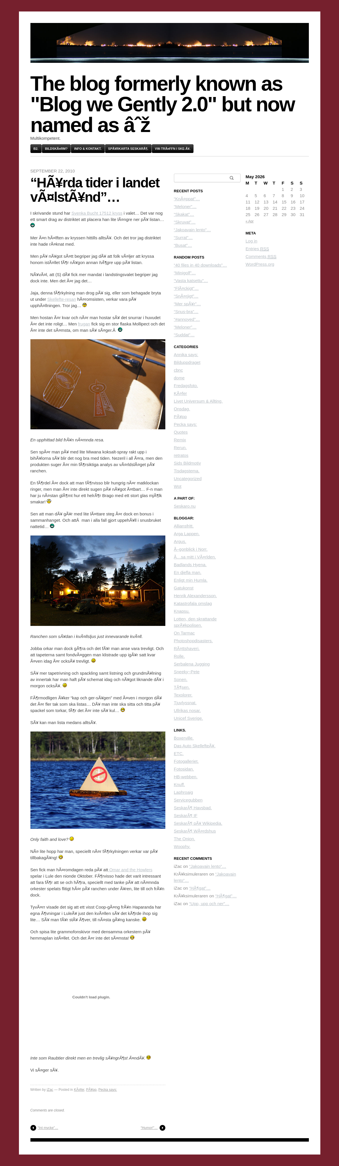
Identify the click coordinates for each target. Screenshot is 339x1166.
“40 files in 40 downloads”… (200, 265)
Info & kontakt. (87, 148)
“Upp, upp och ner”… (209, 903)
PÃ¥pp (91, 1090)
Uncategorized (188, 478)
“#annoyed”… (187, 319)
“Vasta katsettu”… (191, 280)
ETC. (179, 753)
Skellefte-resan (61, 299)
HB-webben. (186, 776)
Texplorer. (183, 694)
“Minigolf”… (185, 272)
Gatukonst (183, 587)
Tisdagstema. (186, 470)
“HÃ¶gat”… (200, 888)
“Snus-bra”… (186, 311)
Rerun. (180, 447)
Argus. (180, 541)
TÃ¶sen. (182, 687)
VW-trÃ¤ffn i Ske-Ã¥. (173, 148)
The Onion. (184, 838)
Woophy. (182, 846)
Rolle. (179, 656)
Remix (180, 439)
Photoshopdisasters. (193, 640)
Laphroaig (183, 792)
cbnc (178, 370)
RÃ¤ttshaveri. (187, 648)
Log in (251, 240)
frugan (84, 323)
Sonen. (181, 679)
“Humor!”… (149, 1128)
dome (179, 377)
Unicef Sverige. (188, 718)
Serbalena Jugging (192, 663)
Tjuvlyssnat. (185, 702)
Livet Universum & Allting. (198, 401)
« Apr (250, 221)
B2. (36, 148)
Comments (261, 256)
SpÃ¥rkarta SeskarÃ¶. (128, 148)
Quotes (181, 432)
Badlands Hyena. (190, 564)
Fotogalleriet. (186, 761)
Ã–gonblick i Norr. (191, 549)
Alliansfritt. (184, 525)
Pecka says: (107, 1090)
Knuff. (179, 784)
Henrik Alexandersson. (195, 595)
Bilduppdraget (187, 362)
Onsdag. (182, 408)
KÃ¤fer (79, 1090)
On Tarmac (184, 632)
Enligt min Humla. (191, 580)
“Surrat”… (183, 237)
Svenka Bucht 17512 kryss (97, 213)
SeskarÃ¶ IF (185, 815)
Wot (177, 486)
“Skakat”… (184, 214)
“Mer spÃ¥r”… (187, 303)
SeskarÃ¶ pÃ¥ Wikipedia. (198, 823)
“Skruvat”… (185, 222)
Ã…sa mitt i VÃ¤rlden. (195, 556)
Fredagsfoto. (186, 385)
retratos (181, 455)
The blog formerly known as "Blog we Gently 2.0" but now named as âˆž (162, 104)
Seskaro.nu (185, 506)
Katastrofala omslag (193, 603)
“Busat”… (183, 245)
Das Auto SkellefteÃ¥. (195, 745)
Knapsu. (182, 611)
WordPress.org (260, 264)
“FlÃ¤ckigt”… (186, 288)
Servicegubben (188, 800)
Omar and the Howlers (130, 869)
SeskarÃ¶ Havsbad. (193, 807)
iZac (50, 1090)
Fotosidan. (184, 769)
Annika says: (186, 354)
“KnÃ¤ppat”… (187, 198)
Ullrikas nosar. (187, 710)
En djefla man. (188, 572)
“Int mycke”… (48, 1128)
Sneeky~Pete (187, 671)
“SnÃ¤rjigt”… (186, 296)
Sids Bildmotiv (187, 463)
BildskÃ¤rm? (56, 148)
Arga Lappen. (187, 533)
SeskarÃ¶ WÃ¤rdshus (195, 831)
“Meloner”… (185, 206)
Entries (257, 248)
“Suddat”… (184, 334)
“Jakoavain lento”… (192, 229)
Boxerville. (184, 738)
